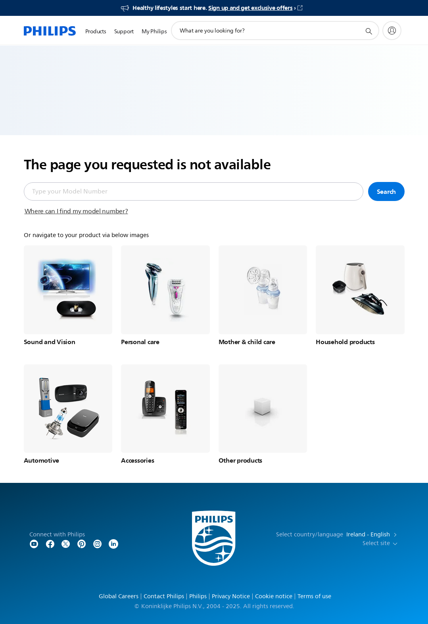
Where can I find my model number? (76, 211)
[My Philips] (391, 30)
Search (386, 191)
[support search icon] (368, 31)
